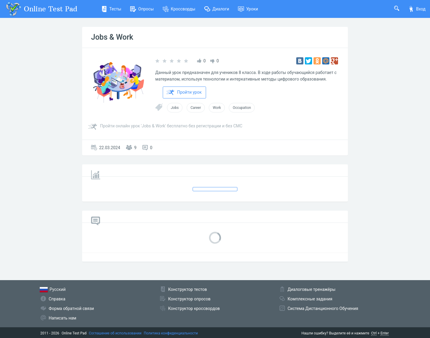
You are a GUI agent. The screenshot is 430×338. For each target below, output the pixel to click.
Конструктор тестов (187, 289)
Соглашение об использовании (115, 333)
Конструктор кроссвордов (194, 308)
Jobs (175, 108)
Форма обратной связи (71, 308)
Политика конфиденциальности (171, 333)
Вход (417, 9)
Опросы (142, 9)
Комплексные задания (310, 299)
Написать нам (62, 318)
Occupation (242, 108)
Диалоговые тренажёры (311, 289)
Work (217, 108)
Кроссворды (179, 9)
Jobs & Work (112, 37)
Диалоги (216, 9)
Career (196, 108)
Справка (57, 299)
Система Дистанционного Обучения (323, 308)
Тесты (111, 9)
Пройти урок (184, 92)
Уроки (248, 9)
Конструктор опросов (189, 299)
